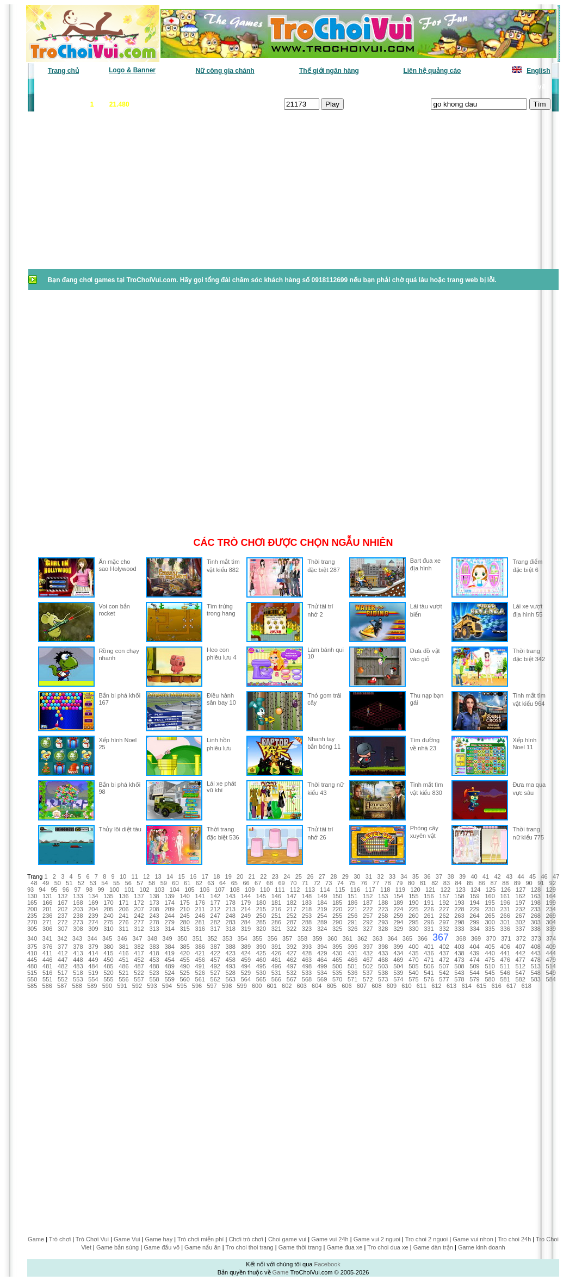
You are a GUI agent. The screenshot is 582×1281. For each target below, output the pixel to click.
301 (505, 922)
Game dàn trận (433, 1247)
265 (489, 915)
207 (139, 909)
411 (47, 953)
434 (398, 953)
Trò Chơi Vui (92, 1239)
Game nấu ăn (202, 1247)
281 (200, 922)
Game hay (159, 1239)
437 (444, 953)
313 (154, 928)
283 (231, 922)
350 (182, 938)
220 (337, 909)
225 (413, 909)
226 (429, 909)
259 (398, 915)
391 (276, 946)
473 (459, 959)
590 (107, 985)
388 (231, 946)
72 (316, 883)
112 (295, 889)
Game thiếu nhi (423, 87)
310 (108, 928)
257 (368, 915)
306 (47, 928)
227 (444, 909)
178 (231, 902)
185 (337, 902)
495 (261, 966)
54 (104, 883)
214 (246, 909)
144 (246, 896)
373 (536, 938)
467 (368, 959)
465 (337, 959)
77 (376, 883)
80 (411, 883)
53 (93, 883)
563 (231, 979)
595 (182, 985)
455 (184, 959)
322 (291, 928)
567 (291, 979)
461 (276, 959)
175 (184, 902)
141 (200, 896)
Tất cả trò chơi (367, 87)
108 (234, 889)
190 (413, 902)
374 (551, 938)
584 (551, 979)
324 (322, 928)
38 (450, 876)
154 (398, 896)
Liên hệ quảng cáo (432, 70)
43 (509, 876)
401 (429, 946)
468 (383, 959)
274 (93, 922)
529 (246, 972)
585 (32, 985)
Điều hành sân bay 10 (221, 699)
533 (307, 972)
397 (368, 946)
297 (444, 922)
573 (383, 979)
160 (489, 896)
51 (69, 883)
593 (152, 985)
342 (62, 938)
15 (181, 876)
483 (78, 966)
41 (485, 876)
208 (154, 909)
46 (544, 876)
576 (429, 979)
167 (62, 902)
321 (276, 928)
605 (332, 985)
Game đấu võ (161, 1247)
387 (215, 946)
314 (169, 928)
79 (399, 883)
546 (505, 972)
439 (474, 953)
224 (398, 909)
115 (340, 889)
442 (520, 953)
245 (184, 915)
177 (215, 902)
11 (134, 876)
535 (337, 972)
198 (536, 902)
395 (337, 946)
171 (123, 902)
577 (444, 979)
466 (352, 959)
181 (276, 902)
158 (459, 896)
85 (470, 883)
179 (246, 902)
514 (551, 966)
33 (392, 876)
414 (93, 953)
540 (413, 972)
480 (32, 966)
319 (246, 928)
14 (169, 876)
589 (92, 985)
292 (368, 922)
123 (460, 889)
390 (261, 946)
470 (413, 959)
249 (246, 915)
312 (139, 928)
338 (536, 928)
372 (521, 938)
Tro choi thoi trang (249, 1247)
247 (215, 915)
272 (62, 922)
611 (421, 985)
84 (458, 883)
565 (261, 979)
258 (383, 915)
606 (346, 985)
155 (413, 896)
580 (489, 979)
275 (108, 922)
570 (337, 979)
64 (222, 883)
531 (276, 972)
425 (261, 953)
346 (122, 938)
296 (429, 922)
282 (215, 922)
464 (322, 959)
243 (154, 915)
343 (77, 938)
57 (140, 883)
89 (517, 883)
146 (276, 896)
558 (154, 979)
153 (383, 896)
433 (383, 953)
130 (32, 896)
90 (529, 883)
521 (123, 972)
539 (398, 972)
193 (459, 902)
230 (489, 909)
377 (62, 946)
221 (352, 909)
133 (78, 896)
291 (352, 922)
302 (520, 922)
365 (407, 938)
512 (520, 966)
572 (368, 979)
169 (93, 902)
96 (66, 889)
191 (429, 902)
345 (107, 938)
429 (322, 953)
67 (258, 883)
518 (78, 972)
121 (430, 889)
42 (497, 876)
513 (536, 966)
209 (169, 909)
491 (200, 966)
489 (169, 966)
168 (78, 902)
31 (369, 876)
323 (307, 928)
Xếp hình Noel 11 (524, 743)
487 (139, 966)
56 (128, 883)
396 (352, 946)
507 (444, 966)
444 (551, 953)
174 (169, 902)
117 (370, 889)
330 (413, 928)
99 (100, 889)
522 (139, 972)
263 (459, 915)
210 (184, 909)
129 (550, 889)
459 (246, 959)
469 (398, 959)
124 (475, 889)
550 (32, 979)
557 (139, 979)
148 (307, 896)
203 (78, 909)
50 (57, 883)
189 (398, 902)
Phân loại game (246, 87)
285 (261, 922)
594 (167, 985)
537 (368, 972)
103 (159, 889)
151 (352, 896)
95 (54, 889)
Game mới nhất (128, 87)
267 (520, 915)
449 (93, 959)
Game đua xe (344, 1247)
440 (489, 953)
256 (352, 915)
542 (444, 972)
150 (337, 896)
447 (62, 959)
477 (520, 959)
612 (436, 985)
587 (62, 985)
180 (261, 902)
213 (231, 909)
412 (62, 953)
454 (169, 959)
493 (231, 966)
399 (398, 946)
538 (383, 972)
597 (211, 985)
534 (322, 972)
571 (352, 979)
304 (551, 922)
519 (93, 972)
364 (392, 938)
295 (413, 922)
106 (204, 889)
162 (520, 896)
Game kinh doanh (481, 1247)
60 (175, 883)
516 (47, 972)
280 (184, 922)
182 (291, 902)
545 (489, 972)
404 (474, 946)
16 (193, 876)
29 (345, 876)
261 (429, 915)
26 (310, 876)
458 (231, 959)
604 (316, 985)
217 (291, 909)
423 (231, 953)
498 (307, 966)
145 (261, 896)
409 (551, 946)
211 (200, 909)
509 (474, 966)
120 (415, 889)
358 (302, 938)
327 (368, 928)
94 (42, 889)
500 (337, 966)
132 (62, 896)
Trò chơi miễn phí (200, 1239)
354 (242, 938)
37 (439, 876)
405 (489, 946)
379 (93, 946)
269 (551, 915)
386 (200, 946)
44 (520, 876)
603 (302, 985)
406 (505, 946)
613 (451, 985)
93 (30, 889)
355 (257, 938)
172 (139, 902)
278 (154, 922)
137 (139, 896)
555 (108, 979)
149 (322, 896)
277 (139, 922)
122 (445, 889)
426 (276, 953)
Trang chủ (63, 70)
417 (139, 953)
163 (536, 896)
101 (129, 889)
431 (352, 953)
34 (403, 876)
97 (77, 889)
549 (551, 972)
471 (429, 959)
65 (234, 883)
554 (93, 979)
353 (227, 938)
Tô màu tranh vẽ (520, 87)
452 (139, 959)
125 (491, 889)
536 (352, 972)
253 (307, 915)
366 (422, 938)
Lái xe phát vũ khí (221, 786)
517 (62, 972)
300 (489, 922)
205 (108, 909)
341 (47, 938)
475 (489, 959)
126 (505, 889)
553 (78, 979)
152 (368, 896)
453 (154, 959)
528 (231, 972)
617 (511, 985)
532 (291, 972)
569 (322, 979)
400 (413, 946)
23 (275, 876)
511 (505, 966)
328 (383, 928)
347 (137, 938)
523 (154, 972)
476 (505, 959)
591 (122, 985)
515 (32, 972)
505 (413, 966)
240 (108, 915)
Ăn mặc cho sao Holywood (118, 565)
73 (328, 883)
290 (337, 922)
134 (93, 896)
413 (78, 953)
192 (444, 902)
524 (169, 972)
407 (520, 946)
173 (154, 902)
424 (246, 953)
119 (400, 889)
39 (462, 876)
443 (536, 953)
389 (246, 946)
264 (474, 915)
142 (215, 896)
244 (169, 915)
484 (93, 966)
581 (505, 979)
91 (540, 883)
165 (32, 902)
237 (62, 915)
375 (32, 946)
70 (293, 883)
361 (347, 938)
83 (446, 883)
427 (291, 953)
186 (352, 902)
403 (459, 946)
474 (474, 959)
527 (215, 972)
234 (551, 909)
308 (78, 928)
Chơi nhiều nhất (187, 87)
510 (489, 966)
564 (246, 979)
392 (291, 946)
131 (47, 896)
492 (215, 966)
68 (270, 883)
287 (291, 922)
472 (444, 959)
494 (246, 966)
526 (200, 972)
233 (536, 909)
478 (536, 959)
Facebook (327, 1264)
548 (536, 972)
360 (332, 938)
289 (322, 922)
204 (93, 909)
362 (362, 938)
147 (291, 896)
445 (32, 959)
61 (187, 883)
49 (45, 883)
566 (276, 979)
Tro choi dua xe (387, 1247)
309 (93, 928)
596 (197, 985)
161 (505, 896)
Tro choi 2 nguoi (426, 1239)
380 (108, 946)
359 (317, 938)
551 (47, 979)
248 (231, 915)
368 (461, 938)
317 (215, 928)
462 (291, 959)
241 (123, 915)
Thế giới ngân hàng (329, 70)
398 (383, 946)
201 (47, 909)
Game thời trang (300, 1247)
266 (505, 915)
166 (47, 902)
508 (459, 966)
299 (474, 922)
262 (444, 915)
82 (434, 883)
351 (197, 938)
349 (167, 938)
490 (184, 966)
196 (505, 902)
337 (520, 928)
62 (199, 883)
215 (261, 909)
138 (154, 896)
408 (536, 946)
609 (392, 985)
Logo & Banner (132, 70)
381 (123, 946)
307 (62, 928)
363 (377, 938)
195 (489, 902)
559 (169, 979)
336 (505, 928)
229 (474, 909)
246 (200, 915)
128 (536, 889)
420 (184, 953)
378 (78, 946)
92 (552, 883)
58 (151, 883)
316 (200, 928)
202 (62, 909)
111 (279, 889)
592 (137, 985)
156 (429, 896)
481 (47, 966)
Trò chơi (60, 1239)
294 (398, 922)
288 (307, 922)
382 (139, 946)
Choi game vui (287, 1239)
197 (520, 902)
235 (32, 915)
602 (287, 985)
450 (108, 959)
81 (422, 883)
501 (352, 966)
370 (491, 938)
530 (261, 972)
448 (78, 959)
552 (62, 979)
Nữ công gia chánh (225, 70)
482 (62, 966)
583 (536, 979)
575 (413, 979)
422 (215, 953)
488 (154, 966)
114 (325, 889)
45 (532, 876)
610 (406, 985)
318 (231, 928)
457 (215, 959)
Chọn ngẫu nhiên (308, 87)
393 (307, 946)
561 (200, 979)
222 (368, 909)
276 (123, 922)
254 (322, 915)
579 (474, 979)
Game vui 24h (329, 1239)
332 (444, 928)
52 (81, 883)
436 (429, 953)
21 (252, 876)
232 (520, 909)
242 (139, 915)
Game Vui (127, 1239)
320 (261, 928)
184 (322, 902)
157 (444, 896)
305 (32, 928)
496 (276, 966)
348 (152, 938)
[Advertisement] (116, 196)
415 (108, 953)
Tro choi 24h (514, 1239)
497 (291, 966)
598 (227, 985)
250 (261, 915)
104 (174, 889)
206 (123, 909)
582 (520, 979)
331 (429, 928)
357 (287, 938)
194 (474, 902)
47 (556, 876)
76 (364, 883)
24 (286, 876)
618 (526, 985)
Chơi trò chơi (245, 1239)
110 (265, 889)
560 (184, 979)
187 (368, 902)
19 (228, 876)
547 (520, 972)
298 (459, 922)
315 (184, 928)
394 (322, 946)
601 (272, 985)
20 (240, 876)
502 (368, 966)
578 (459, 979)
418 (154, 953)
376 (47, 946)
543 (459, 972)
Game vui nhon (473, 1239)
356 (272, 938)
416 (123, 953)
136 (123, 896)
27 (322, 876)
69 (281, 883)
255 (337, 915)
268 (536, 915)
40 (473, 876)
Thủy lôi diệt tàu (120, 829)
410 (32, 953)
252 (291, 915)
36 (427, 876)
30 (357, 876)
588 (77, 985)
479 (551, 959)
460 (261, 959)
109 (250, 889)
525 (184, 972)
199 (551, 902)
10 (123, 876)
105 (189, 889)
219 (322, 909)
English (538, 70)
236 (47, 915)
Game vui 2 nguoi (377, 1239)
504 (398, 966)
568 (307, 979)
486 (123, 966)
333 (459, 928)
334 (474, 928)
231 (505, 909)
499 (322, 966)
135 (108, 896)
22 (263, 876)
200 (32, 909)
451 (123, 959)
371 (506, 938)
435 (413, 953)
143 (231, 896)
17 (205, 876)
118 (385, 889)
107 (220, 889)
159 (474, 896)
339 (551, 928)
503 (383, 966)
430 (337, 953)
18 (216, 876)
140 (184, 896)
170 (108, 902)
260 (413, 915)
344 (92, 938)
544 (474, 972)
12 (146, 876)
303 (536, 922)
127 (520, 889)
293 (383, 922)
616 (496, 985)
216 (276, 909)
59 (163, 883)
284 (246, 922)
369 (476, 938)
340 (32, 938)
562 (215, 979)
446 (47, 959)
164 (551, 896)
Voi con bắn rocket (114, 610)
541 (429, 972)
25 (298, 876)
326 (352, 928)
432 (368, 953)
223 (383, 909)
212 (215, 909)
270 (32, 922)
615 (481, 985)
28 (333, 876)
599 (241, 985)
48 (33, 883)
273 (78, 922)
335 (489, 928)
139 (169, 896)
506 (429, 966)
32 (380, 876)
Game (36, 1239)
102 (144, 889)
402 (444, 946)
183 (307, 902)
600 (257, 985)
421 (200, 953)
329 (398, 928)
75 (352, 883)
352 (212, 938)
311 (123, 928)
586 (47, 985)
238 (78, 915)
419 (169, 953)
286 (276, 922)
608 (376, 985)
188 (383, 902)
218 (307, 909)
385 (184, 946)
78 (387, 883)
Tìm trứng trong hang (221, 610)
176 (200, 902)
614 (466, 985)
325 (337, 928)
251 (276, 915)
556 (123, 979)
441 (505, 953)
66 (246, 883)
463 (307, 959)
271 (47, 922)
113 (310, 889)
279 (169, 922)
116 (355, 889)
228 (459, 909)
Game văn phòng (67, 87)
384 (169, 946)
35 (415, 876)
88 (505, 883)
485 (108, 966)
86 (482, 883)
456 (200, 959)
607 (362, 985)
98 (89, 889)
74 (340, 883)
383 (154, 946)
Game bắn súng (117, 1247)
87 (493, 883)
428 (307, 953)
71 (305, 883)
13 (157, 876)
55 (116, 883)
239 (93, 915)
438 (459, 953)
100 (114, 889)
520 (108, 972)
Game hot (471, 87)
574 (398, 979)
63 (210, 883)
